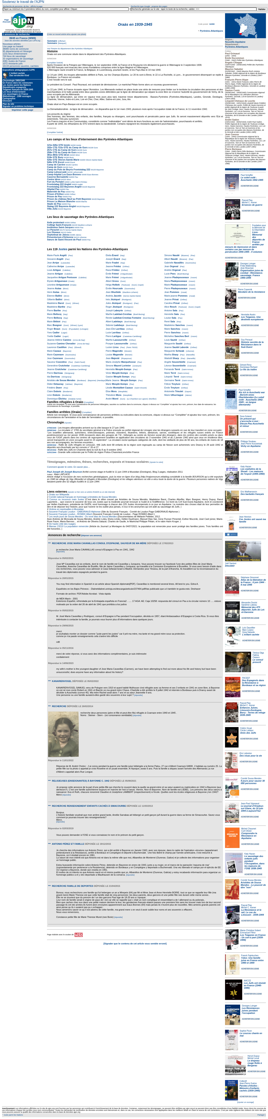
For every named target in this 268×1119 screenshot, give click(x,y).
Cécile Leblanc (247, 730)
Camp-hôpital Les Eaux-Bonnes (64, 174)
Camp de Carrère (56, 164)
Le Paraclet (53, 230)
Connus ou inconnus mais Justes (66, 499)
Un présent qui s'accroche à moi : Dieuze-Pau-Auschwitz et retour (252, 422)
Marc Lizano (247, 630)
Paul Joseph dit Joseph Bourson (64, 472)
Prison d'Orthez (55, 194)
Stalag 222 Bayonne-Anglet (61, 206)
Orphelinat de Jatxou (58, 234)
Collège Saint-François (59, 225)
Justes (62, 249)
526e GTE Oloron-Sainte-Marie (63, 159)
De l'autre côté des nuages (62, 524)
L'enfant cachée (250, 634)
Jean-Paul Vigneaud (250, 803)
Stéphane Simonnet (250, 577)
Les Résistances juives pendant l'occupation (250, 1010)
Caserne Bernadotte (58, 177)
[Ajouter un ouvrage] (245, 1102)
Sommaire (52, 41)
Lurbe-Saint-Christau (78, 182)
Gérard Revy (246, 365)
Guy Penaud (246, 340)
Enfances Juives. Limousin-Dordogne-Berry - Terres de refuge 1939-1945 (252, 711)
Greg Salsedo (248, 632)
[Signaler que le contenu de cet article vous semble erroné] (135, 943)
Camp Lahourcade (57, 172)
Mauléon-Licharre (84, 225)
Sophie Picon (246, 1031)
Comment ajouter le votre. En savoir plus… (68, 467)
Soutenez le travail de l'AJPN (23, 1)
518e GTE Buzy (55, 157)
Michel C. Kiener (249, 202)
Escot (72, 162)
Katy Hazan (246, 466)
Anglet (80, 184)
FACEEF (246, 678)
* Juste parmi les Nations (12, 1115)
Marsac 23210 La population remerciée (69, 526)
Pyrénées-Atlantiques (236, 47)
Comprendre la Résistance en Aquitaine (249, 835)
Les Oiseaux (53, 232)
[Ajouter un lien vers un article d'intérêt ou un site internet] (91, 492)
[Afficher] (61, 41)
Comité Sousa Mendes (251, 778)
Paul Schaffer (247, 175)
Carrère (74, 165)
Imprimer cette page (22, 110)
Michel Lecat (253, 1058)
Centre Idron (53, 179)
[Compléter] (89, 402)
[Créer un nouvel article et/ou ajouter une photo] (66, 34)
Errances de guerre (252, 205)
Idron (77, 155)
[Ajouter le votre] (156, 462)
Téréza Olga (258, 653)
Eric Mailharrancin (249, 492)
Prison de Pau (54, 196)
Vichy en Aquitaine (251, 446)
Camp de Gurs (54, 167)
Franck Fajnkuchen (250, 955)
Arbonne (83, 237)
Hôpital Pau (53, 189)
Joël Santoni (230, 563)
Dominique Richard (248, 367)
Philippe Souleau (248, 441)
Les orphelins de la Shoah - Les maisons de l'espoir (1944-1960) (253, 471)
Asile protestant (55, 222)
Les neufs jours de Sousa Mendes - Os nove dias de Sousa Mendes (83, 516)
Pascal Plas (247, 200)
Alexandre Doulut (249, 602)
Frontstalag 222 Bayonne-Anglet (64, 186)
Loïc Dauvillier (248, 628)
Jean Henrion (245, 517)
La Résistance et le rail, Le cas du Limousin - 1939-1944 (252, 912)
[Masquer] (61, 43)
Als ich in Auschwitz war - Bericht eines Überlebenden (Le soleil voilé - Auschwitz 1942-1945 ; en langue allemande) (252, 398)
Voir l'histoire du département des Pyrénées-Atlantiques (69, 49)
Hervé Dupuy (253, 1056)
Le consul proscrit (258, 660)
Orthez (73, 194)
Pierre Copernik (245, 289)
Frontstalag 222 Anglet (59, 184)
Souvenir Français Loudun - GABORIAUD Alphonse (75, 511)
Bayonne (100, 170)
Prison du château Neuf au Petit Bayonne (69, 199)
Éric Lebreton (246, 753)
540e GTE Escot (55, 162)
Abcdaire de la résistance (251, 292)
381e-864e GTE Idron (58, 155)
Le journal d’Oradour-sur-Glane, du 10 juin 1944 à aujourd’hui (252, 808)
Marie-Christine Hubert (250, 930)
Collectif (243, 1081)
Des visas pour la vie (251, 755)
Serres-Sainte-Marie (73, 230)
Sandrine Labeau (249, 605)
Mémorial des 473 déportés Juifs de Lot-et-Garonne (253, 609)
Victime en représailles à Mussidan (66, 509)
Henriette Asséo (248, 314)
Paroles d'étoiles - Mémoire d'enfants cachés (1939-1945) (250, 1088)
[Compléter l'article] (55, 63)
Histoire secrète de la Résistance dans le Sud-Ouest (252, 344)
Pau (76, 177)
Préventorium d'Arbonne (60, 237)
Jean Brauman (247, 268)
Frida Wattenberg (248, 266)
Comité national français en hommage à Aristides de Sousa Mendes (83, 497)
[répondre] (60, 552)
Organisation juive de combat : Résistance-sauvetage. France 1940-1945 (251, 274)
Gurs (95, 148)
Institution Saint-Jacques (60, 227)
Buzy (71, 157)
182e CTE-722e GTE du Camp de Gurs (67, 147)
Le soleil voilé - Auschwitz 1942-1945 (252, 178)
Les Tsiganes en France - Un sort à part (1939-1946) (253, 937)
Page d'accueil (6, 21)
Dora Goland (246, 416)
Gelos (68, 232)
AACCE (247, 981)
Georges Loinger (248, 263)
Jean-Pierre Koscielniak (251, 444)
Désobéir (230, 566)
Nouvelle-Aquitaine (235, 42)
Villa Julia (52, 209)
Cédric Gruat (246, 728)
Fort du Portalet (55, 182)
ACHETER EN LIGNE (250, 186)
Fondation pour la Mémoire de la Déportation (259, 227)
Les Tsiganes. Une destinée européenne (252, 318)
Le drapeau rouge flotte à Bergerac (255, 1063)
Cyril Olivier (246, 831)
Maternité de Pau (56, 191)
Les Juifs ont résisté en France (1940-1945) (255, 985)
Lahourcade (77, 172)
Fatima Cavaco (256, 656)
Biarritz (84, 202)
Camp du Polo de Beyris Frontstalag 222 (68, 169)
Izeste (78, 145)
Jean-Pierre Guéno (248, 1083)
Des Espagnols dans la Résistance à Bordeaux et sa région (254, 682)
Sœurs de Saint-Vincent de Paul (64, 239)
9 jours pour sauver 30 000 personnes (253, 782)
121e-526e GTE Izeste (58, 145)
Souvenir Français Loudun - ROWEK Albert (70, 514)
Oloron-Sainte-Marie (93, 160)
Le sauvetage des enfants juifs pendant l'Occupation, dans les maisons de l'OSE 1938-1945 (254, 862)
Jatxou (78, 235)
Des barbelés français (252, 494)
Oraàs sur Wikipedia (59, 494)
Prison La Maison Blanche (61, 201)
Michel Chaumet (248, 829)
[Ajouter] (68, 423)
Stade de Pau (54, 204)
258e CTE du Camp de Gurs (62, 152)
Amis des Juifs (248, 733)
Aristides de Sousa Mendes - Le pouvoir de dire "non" (253, 885)
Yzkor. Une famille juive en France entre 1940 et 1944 (252, 960)
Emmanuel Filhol (247, 933)
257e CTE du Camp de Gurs (62, 150)
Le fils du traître (248, 369)
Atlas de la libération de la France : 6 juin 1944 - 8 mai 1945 (253, 582)
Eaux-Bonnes (92, 175)
